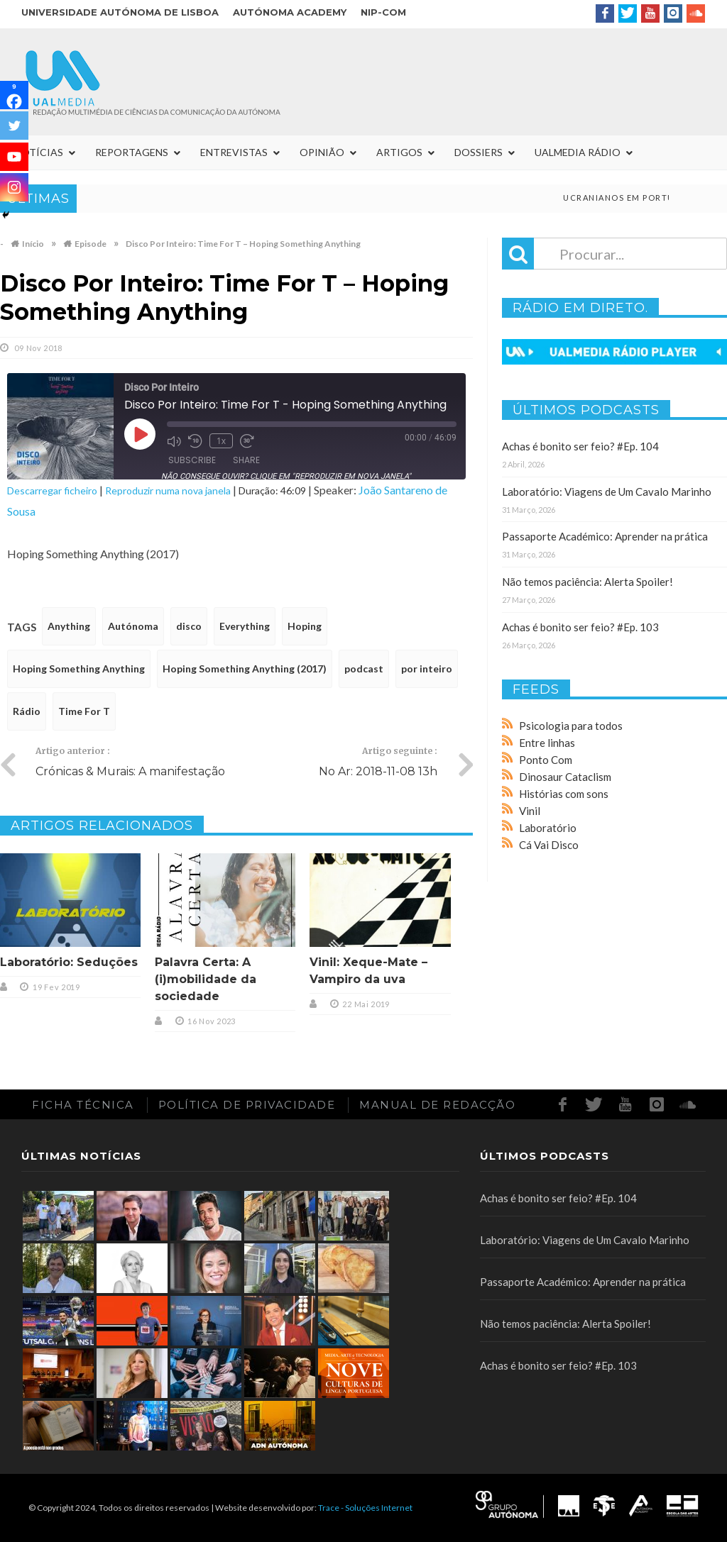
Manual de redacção (437, 1104)
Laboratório (547, 827)
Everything (244, 626)
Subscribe (192, 460)
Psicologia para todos (571, 725)
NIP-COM (383, 12)
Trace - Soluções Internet (365, 1507)
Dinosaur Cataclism (565, 776)
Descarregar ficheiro (52, 490)
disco (189, 626)
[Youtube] (14, 157)
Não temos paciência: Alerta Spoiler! (587, 581)
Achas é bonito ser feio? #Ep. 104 (580, 446)
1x (221, 441)
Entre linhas (547, 742)
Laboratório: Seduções (69, 962)
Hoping (305, 626)
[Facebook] (14, 95)
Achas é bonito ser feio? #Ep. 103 (580, 627)
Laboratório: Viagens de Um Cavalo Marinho (606, 491)
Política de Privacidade (247, 1104)
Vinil (529, 810)
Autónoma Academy (289, 12)
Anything (69, 626)
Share (246, 460)
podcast (363, 668)
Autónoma (133, 626)
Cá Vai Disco (549, 844)
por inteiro (426, 668)
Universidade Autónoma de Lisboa (120, 12)
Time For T (84, 711)
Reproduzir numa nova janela (168, 490)
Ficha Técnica (83, 1104)
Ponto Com (545, 759)
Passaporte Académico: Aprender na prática (605, 536)
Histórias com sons (563, 793)
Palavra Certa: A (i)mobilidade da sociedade (205, 979)
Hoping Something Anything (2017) (245, 668)
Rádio (26, 711)
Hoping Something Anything (79, 668)
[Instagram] (14, 187)
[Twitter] (14, 125)
